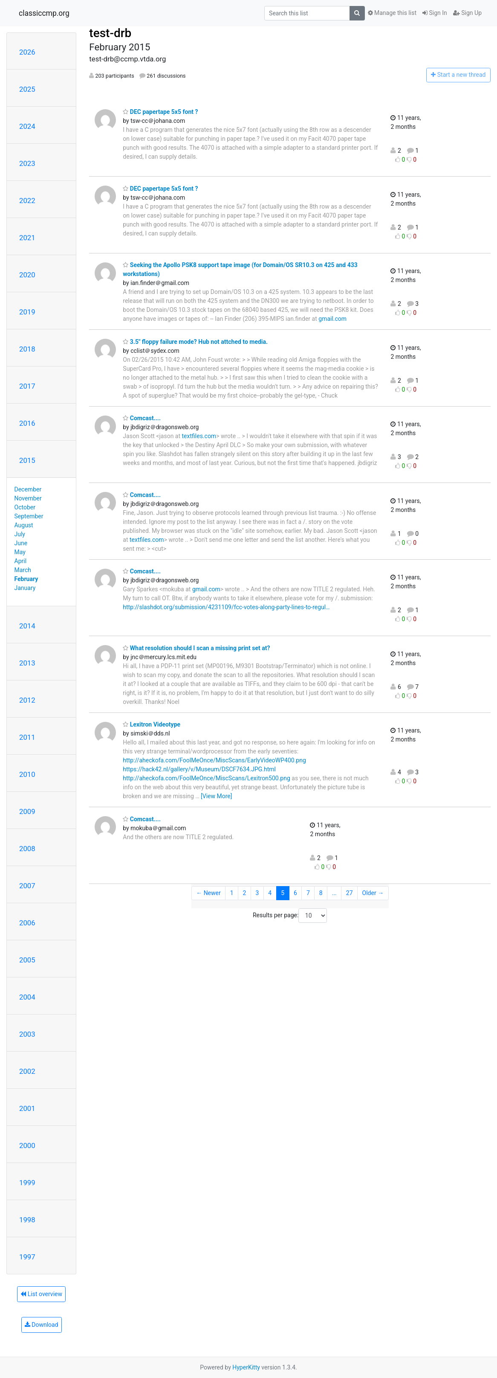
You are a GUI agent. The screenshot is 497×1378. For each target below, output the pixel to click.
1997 (27, 1257)
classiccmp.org (44, 13)
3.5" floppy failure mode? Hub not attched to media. (195, 341)
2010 (27, 774)
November (28, 498)
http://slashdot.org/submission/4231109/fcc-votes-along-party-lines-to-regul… (226, 607)
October (24, 507)
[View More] (216, 796)
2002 (27, 1071)
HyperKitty (246, 1367)
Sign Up (467, 12)
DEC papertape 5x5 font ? (160, 111)
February (26, 579)
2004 (27, 997)
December (28, 489)
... (334, 893)
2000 (27, 1145)
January (25, 587)
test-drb (110, 33)
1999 (27, 1182)
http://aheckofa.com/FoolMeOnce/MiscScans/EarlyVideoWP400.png (214, 760)
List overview (41, 1294)
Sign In (434, 12)
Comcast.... (142, 418)
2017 (27, 386)
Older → (373, 893)
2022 (27, 200)
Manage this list (392, 12)
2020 (27, 274)
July (19, 534)
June (21, 543)
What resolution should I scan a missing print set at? (196, 648)
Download (41, 1324)
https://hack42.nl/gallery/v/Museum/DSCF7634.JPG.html (199, 769)
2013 (27, 663)
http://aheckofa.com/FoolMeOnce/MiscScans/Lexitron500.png (206, 778)
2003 (27, 1034)
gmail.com (332, 318)
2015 (27, 460)
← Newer (208, 893)
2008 (27, 848)
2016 (27, 423)
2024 (27, 126)
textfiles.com (199, 436)
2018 (27, 349)
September (28, 516)
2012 (27, 700)
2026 (27, 52)
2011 (27, 737)
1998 (27, 1219)
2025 (27, 89)
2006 (27, 923)
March (23, 570)
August (23, 525)
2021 (27, 237)
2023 (27, 163)
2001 (27, 1108)
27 (349, 893)
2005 (27, 960)
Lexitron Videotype (151, 724)
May (20, 552)
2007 (27, 885)
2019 (27, 312)
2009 (27, 811)
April (20, 561)
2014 (27, 626)
